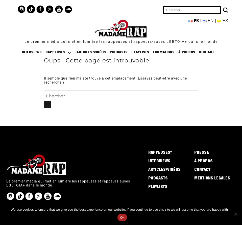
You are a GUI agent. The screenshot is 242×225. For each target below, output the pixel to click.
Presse (201, 153)
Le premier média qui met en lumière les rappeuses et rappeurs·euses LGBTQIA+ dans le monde (121, 42)
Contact (206, 52)
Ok (122, 217)
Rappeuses (55, 52)
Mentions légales (212, 179)
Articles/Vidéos (91, 52)
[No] (235, 214)
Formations (164, 52)
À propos (186, 52)
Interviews (32, 52)
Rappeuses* (160, 153)
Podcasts (119, 52)
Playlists (140, 52)
